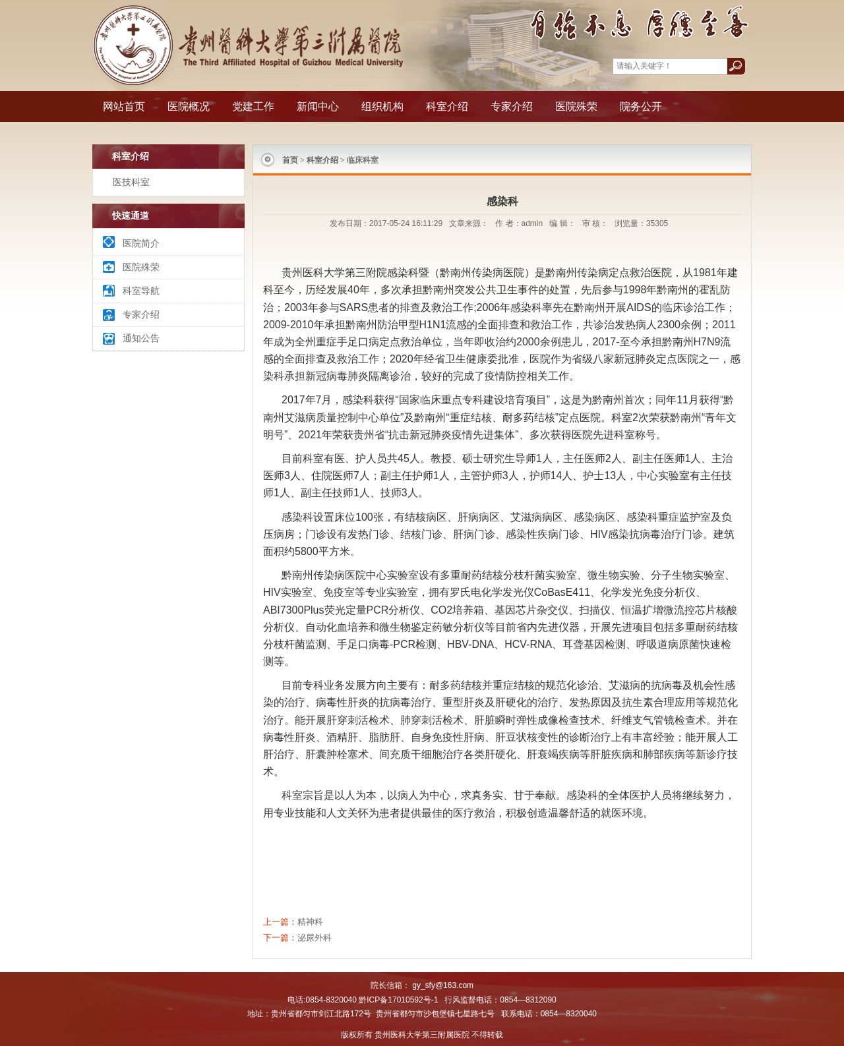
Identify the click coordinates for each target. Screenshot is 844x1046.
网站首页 (124, 106)
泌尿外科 (314, 938)
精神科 (310, 922)
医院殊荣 (576, 106)
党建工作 (253, 106)
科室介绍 (447, 106)
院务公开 (641, 106)
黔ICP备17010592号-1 (398, 999)
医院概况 (188, 106)
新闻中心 (318, 106)
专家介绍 (512, 106)
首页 (290, 160)
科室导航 (141, 290)
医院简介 (141, 243)
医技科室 (131, 182)
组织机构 (382, 106)
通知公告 (141, 338)
